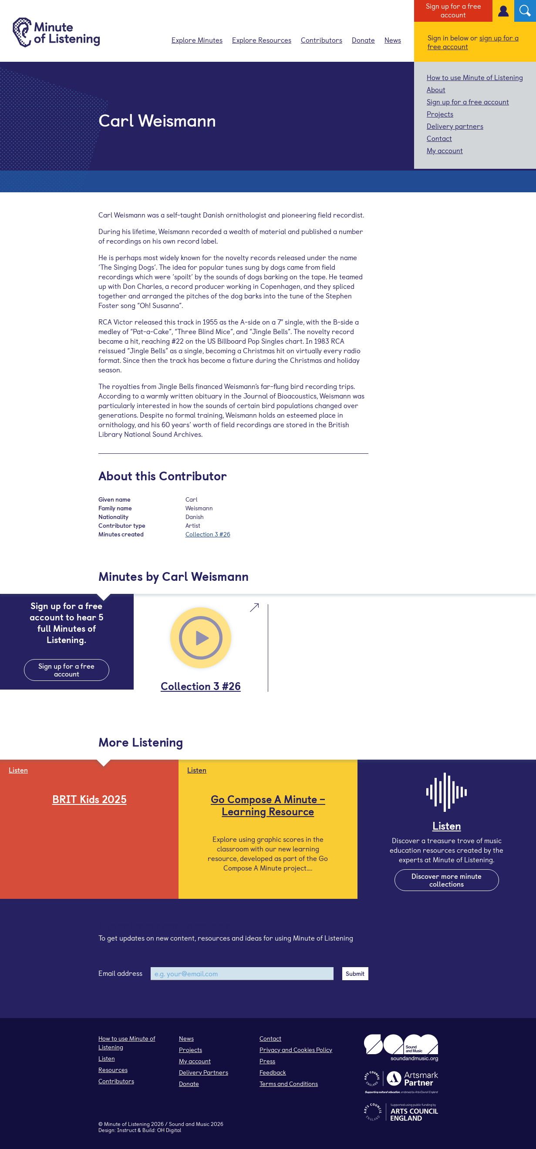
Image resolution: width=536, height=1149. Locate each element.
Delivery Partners (203, 1072)
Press (267, 1060)
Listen (106, 1058)
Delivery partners (455, 126)
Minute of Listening (127, 1124)
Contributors (321, 39)
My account (445, 150)
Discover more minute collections (446, 880)
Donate (363, 39)
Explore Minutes (197, 39)
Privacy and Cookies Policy (296, 1049)
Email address (120, 973)
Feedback (273, 1072)
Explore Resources (261, 39)
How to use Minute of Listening (475, 77)
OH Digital (169, 1130)
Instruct (126, 1130)
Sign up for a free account (453, 10)
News (392, 39)
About (436, 89)
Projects (440, 113)
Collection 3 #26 (207, 534)
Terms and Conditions (289, 1083)
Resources (113, 1069)
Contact (439, 138)
